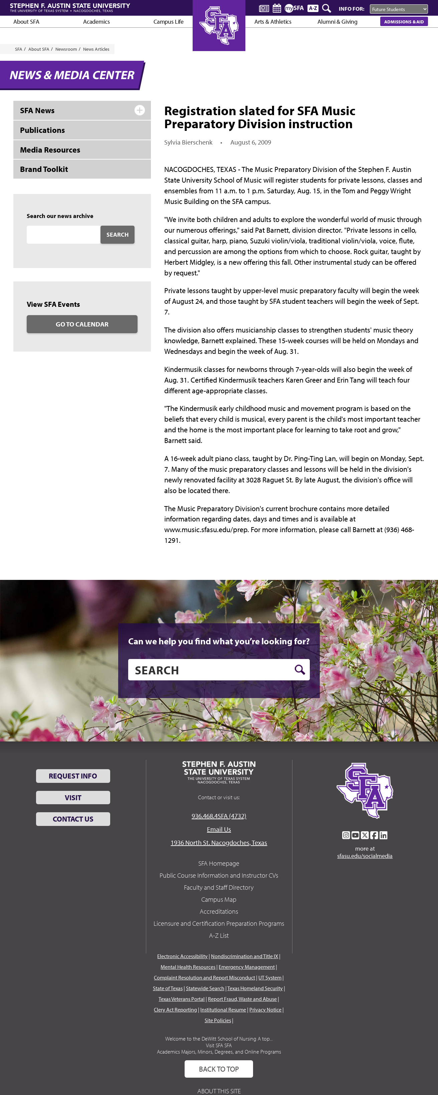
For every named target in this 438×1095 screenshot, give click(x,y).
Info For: (351, 8)
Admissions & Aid (404, 21)
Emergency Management (247, 966)
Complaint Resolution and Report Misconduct (204, 977)
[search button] (300, 669)
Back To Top (219, 1069)
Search (117, 234)
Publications (42, 130)
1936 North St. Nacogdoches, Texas (219, 842)
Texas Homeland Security (255, 988)
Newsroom (66, 49)
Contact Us (73, 819)
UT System (269, 977)
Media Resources (50, 150)
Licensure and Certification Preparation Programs (219, 923)
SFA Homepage (218, 863)
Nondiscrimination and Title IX (244, 956)
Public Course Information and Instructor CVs (219, 875)
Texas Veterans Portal (182, 999)
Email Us (219, 829)
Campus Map (218, 899)
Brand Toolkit (44, 169)
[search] (219, 669)
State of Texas (168, 988)
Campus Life (169, 21)
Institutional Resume (223, 1009)
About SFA (26, 21)
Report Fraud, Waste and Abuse (242, 999)
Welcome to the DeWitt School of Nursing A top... (219, 1038)
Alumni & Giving (337, 21)
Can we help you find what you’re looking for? (219, 641)
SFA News (37, 110)
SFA (18, 49)
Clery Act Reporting (175, 1009)
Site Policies (218, 1020)
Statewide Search (205, 988)
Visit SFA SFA (219, 1045)
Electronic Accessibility (182, 956)
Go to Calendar (82, 324)
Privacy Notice (265, 1009)
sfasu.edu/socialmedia (365, 856)
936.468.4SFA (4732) (219, 816)
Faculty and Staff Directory (219, 887)
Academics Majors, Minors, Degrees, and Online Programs (219, 1051)
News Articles (96, 49)
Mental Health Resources (188, 966)
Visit (73, 797)
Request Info (73, 776)
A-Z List (219, 935)
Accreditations (219, 911)
